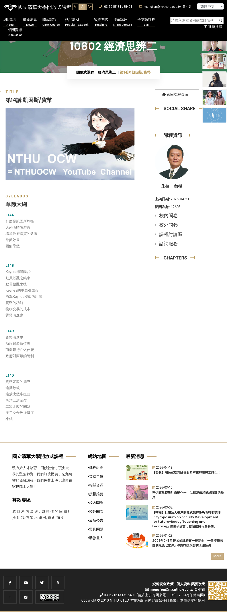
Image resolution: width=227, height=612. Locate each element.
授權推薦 (95, 494)
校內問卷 (168, 215)
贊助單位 (95, 476)
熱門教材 (76, 22)
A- (75, 6)
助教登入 (95, 538)
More (217, 556)
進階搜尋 (213, 27)
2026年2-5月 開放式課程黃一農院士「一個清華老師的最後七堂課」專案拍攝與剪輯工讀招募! (187, 543)
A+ (90, 6)
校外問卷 (168, 225)
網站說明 (10, 22)
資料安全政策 (163, 584)
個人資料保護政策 (190, 584)
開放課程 (51, 22)
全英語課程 (146, 22)
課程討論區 (170, 234)
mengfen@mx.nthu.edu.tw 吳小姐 (165, 7)
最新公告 (95, 520)
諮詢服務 (168, 243)
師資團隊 (101, 22)
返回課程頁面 (175, 94)
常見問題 (95, 529)
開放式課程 (85, 72)
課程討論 (95, 467)
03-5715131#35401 (115, 7)
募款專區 (21, 500)
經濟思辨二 (107, 72)
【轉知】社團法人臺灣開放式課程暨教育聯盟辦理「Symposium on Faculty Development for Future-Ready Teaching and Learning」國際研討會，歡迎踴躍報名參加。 (186, 519)
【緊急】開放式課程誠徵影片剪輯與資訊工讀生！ (186, 472)
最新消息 (30, 22)
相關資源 (15, 32)
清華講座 (122, 22)
